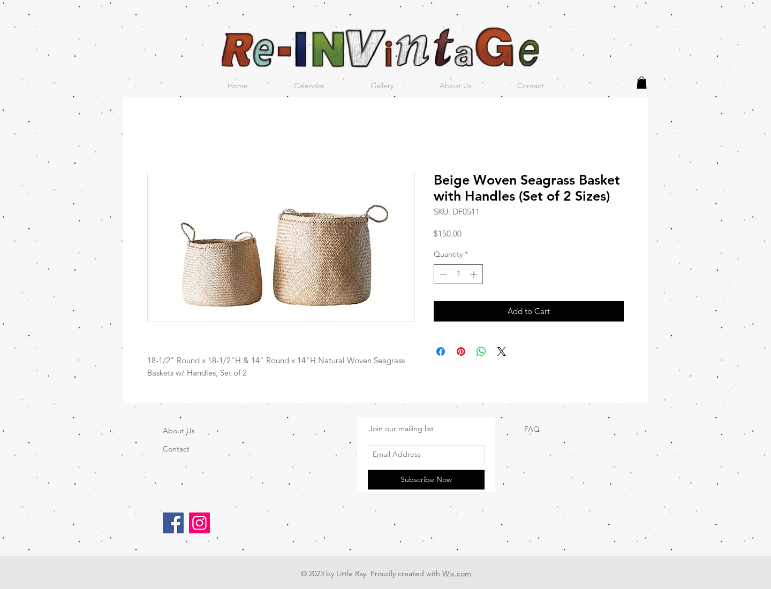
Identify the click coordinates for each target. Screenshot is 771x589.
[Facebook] (173, 522)
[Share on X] (501, 351)
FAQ (532, 429)
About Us (179, 430)
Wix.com (456, 573)
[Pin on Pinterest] (461, 351)
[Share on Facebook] (440, 351)
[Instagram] (199, 522)
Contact (176, 449)
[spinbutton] (458, 274)
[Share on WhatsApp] (481, 351)
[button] (642, 83)
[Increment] (474, 274)
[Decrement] (442, 274)
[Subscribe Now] (426, 479)
